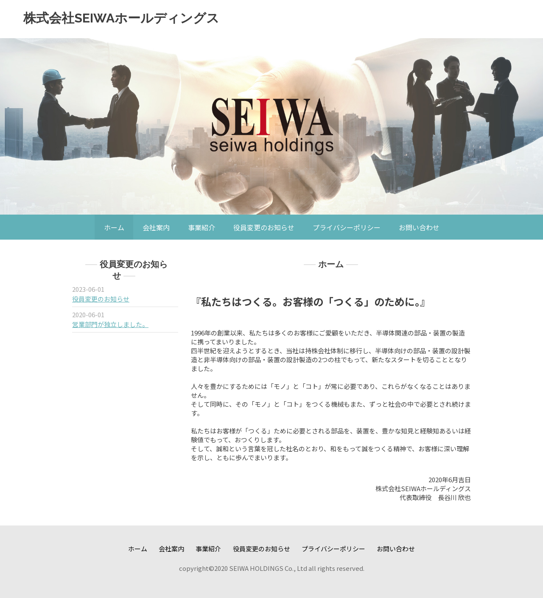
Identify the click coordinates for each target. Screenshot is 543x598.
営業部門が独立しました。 (110, 324)
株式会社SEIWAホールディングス (121, 18)
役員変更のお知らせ (100, 298)
